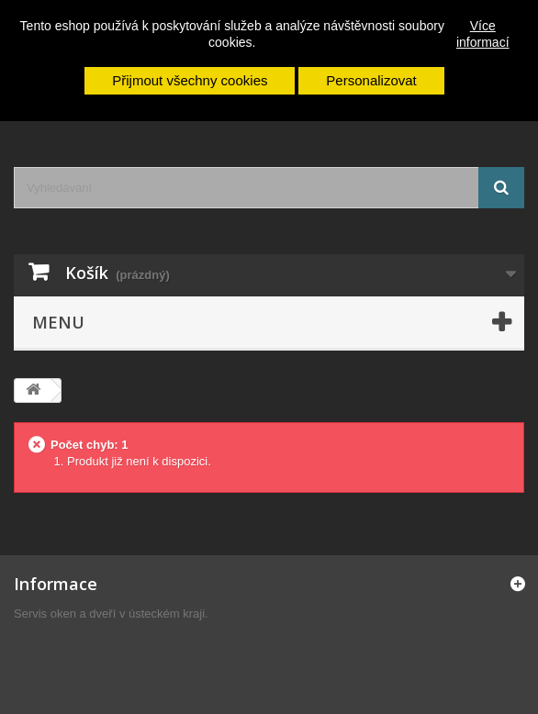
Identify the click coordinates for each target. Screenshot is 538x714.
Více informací (483, 34)
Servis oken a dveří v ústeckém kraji (109, 613)
